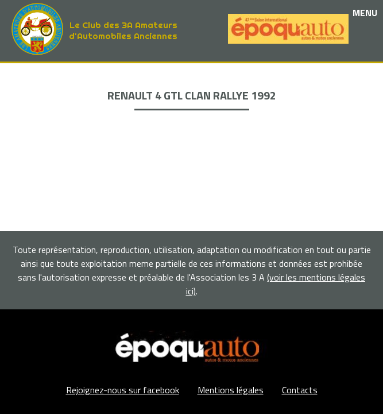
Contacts (300, 390)
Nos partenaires (192, 102)
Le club (191, 75)
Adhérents (192, 128)
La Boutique (191, 115)
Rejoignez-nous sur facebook (122, 390)
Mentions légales (231, 390)
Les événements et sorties (191, 88)
